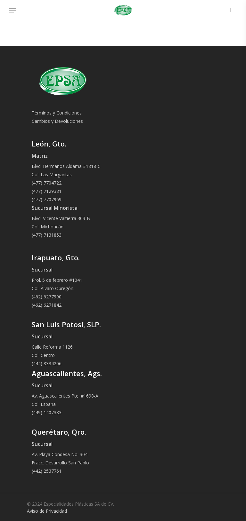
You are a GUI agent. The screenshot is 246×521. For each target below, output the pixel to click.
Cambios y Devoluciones (57, 121)
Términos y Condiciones (57, 113)
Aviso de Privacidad (47, 511)
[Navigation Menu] (12, 10)
